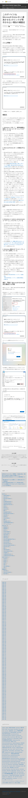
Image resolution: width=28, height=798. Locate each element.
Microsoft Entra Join (18, 446)
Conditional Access (7, 501)
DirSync (5, 561)
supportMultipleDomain (8, 522)
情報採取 (4, 569)
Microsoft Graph (21, 759)
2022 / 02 (4, 651)
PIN (4, 764)
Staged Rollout (9, 770)
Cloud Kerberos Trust (8, 551)
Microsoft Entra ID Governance (15, 758)
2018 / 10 (4, 700)
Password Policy (9, 764)
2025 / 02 (4, 601)
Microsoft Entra (15, 753)
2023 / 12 (4, 619)
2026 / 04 (4, 582)
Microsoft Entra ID (6, 758)
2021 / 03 (4, 667)
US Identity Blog (8, 773)
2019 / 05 (4, 694)
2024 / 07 (4, 609)
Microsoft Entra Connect (8, 513)
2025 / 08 (4, 592)
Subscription (18, 770)
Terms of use (12, 791)
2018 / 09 (4, 701)
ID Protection (14, 747)
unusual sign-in (15, 778)
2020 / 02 (4, 684)
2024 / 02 (4, 616)
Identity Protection (5, 749)
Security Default (16, 767)
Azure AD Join (10, 446)
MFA (4, 510)
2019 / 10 (4, 690)
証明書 (16, 782)
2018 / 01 (4, 713)
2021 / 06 (4, 662)
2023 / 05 (4, 629)
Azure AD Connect (7, 498)
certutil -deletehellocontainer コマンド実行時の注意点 (12, 482)
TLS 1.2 (22, 770)
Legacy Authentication (5, 750)
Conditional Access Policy (9, 555)
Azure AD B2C (6, 542)
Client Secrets (6, 549)
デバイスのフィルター (10, 779)
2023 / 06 (4, 628)
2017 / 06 (4, 719)
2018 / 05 (4, 707)
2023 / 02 (4, 634)
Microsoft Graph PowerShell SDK (15, 761)
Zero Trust (17, 776)
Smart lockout (6, 518)
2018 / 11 (4, 698)
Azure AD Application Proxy (9, 539)
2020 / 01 (4, 685)
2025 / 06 (4, 595)
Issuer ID (5, 507)
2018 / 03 (4, 710)
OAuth (22, 762)
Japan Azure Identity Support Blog (11, 5)
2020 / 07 (4, 677)
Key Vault (5, 573)
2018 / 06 (4, 706)
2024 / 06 (4, 611)
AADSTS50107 (7, 495)
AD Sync (5, 558)
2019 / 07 (4, 693)
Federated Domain (7, 503)
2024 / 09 (4, 606)
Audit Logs (6, 537)
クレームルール (7, 524)
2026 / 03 (4, 583)
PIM (2, 764)
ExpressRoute (12, 744)
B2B (4, 548)
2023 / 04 (4, 631)
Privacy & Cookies (5, 791)
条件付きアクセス (11, 782)
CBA (4, 500)
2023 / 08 (4, 625)
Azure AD (5, 446)
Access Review (7, 531)
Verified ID (15, 773)
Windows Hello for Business (14, 775)
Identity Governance (19, 747)
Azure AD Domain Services (9, 545)
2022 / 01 (4, 652)
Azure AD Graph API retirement (6, 735)
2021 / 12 (4, 654)
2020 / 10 (4, 673)
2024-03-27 (21, 25)
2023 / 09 (4, 624)
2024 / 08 (4, 608)
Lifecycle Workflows (17, 750)
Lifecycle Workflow (11, 750)
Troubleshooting (6, 447)
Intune (5, 506)
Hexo (8, 794)
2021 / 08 (4, 660)
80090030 (6, 528)
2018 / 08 (4, 703)
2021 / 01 (4, 670)
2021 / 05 (4, 664)
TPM (24, 770)
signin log (4, 778)
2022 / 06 (4, 645)
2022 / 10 (4, 639)
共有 (18, 26)
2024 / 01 (4, 618)
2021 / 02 (4, 668)
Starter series (13, 770)
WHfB (20, 773)
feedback (23, 26)
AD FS (3, 494)
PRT (6, 764)
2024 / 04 (4, 613)
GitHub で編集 (22, 447)
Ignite (9, 749)
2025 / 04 (4, 598)
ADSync (5, 560)
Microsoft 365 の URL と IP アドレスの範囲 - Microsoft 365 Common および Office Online (13, 165)
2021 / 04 (4, 665)
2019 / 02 (4, 696)
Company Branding (16, 738)
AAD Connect (5, 557)
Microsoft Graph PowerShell (6, 761)
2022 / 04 (4, 648)
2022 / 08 (4, 642)
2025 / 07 (4, 593)
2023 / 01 (4, 635)
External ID (15, 744)
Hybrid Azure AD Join (8, 504)
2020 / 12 (4, 671)
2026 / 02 (4, 585)
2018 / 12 (4, 697)
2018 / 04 (4, 708)
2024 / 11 (4, 605)
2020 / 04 (4, 681)
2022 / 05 (4, 647)
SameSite (5, 515)
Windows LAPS (22, 775)
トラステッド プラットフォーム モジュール (8, 781)
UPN (4, 567)
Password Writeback (15, 764)
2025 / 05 (4, 596)
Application (6, 536)
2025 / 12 (4, 588)
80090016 (6, 527)
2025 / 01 (4, 602)
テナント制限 (4, 779)
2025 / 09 (4, 590)
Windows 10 (23, 773)
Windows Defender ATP (5, 775)
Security (5, 516)
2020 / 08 (4, 675)
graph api (20, 776)
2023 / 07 (4, 626)
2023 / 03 (4, 632)
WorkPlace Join (4, 776)
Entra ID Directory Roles (5, 744)
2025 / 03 (4, 599)
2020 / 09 (4, 674)
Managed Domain (7, 512)
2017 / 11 (4, 716)
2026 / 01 (4, 586)
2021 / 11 (4, 655)
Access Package (10, 729)
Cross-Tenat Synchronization (6, 741)
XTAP (13, 776)
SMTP (5, 563)
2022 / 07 (4, 644)
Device (12, 741)
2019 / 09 (4, 691)
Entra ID (22, 743)
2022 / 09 (4, 641)
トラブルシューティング (19, 781)
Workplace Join (7, 521)
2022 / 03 (4, 649)
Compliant (6, 552)
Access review (6, 533)
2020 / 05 (4, 680)
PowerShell (21, 764)
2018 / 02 (4, 711)
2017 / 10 (4, 717)
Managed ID (12, 752)
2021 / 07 (4, 661)
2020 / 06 (4, 678)
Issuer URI (6, 509)
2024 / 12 (4, 603)
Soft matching (6, 566)
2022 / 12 (4, 637)
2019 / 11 (4, 688)
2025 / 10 (4, 589)
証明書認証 (18, 782)
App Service (6, 534)
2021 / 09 (4, 658)
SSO (4, 564)
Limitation (22, 750)
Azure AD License (18, 735)
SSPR (5, 767)
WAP (5, 519)
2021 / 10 (4, 657)
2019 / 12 (4, 687)
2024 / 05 (4, 612)
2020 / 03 (4, 683)
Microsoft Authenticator (18, 752)
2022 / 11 (4, 638)
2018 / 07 (4, 704)
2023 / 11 (4, 621)
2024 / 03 (4, 615)
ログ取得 (3, 782)
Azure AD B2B (6, 540)
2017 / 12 (4, 714)
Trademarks (18, 791)
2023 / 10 (4, 622)
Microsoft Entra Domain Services (15, 755)
